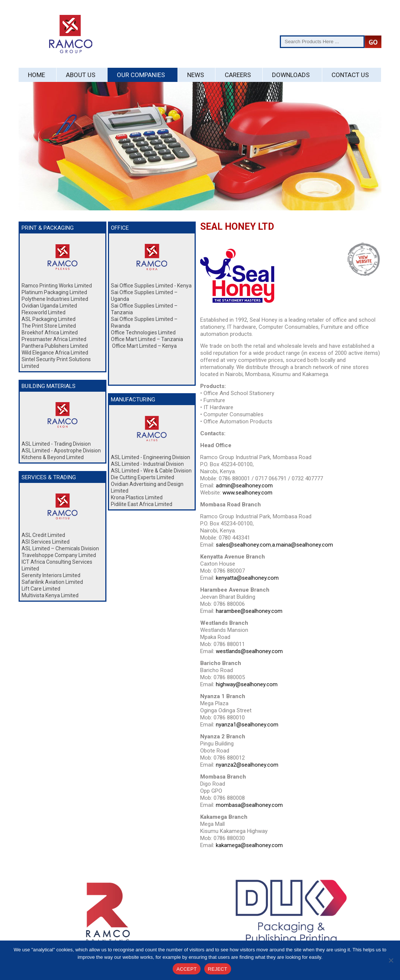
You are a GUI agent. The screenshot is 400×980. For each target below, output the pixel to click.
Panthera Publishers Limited (55, 346)
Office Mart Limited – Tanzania (147, 339)
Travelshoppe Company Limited (59, 555)
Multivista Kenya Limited (50, 595)
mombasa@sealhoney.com (249, 805)
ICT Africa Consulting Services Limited (57, 565)
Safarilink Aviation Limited (52, 582)
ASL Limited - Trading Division (56, 444)
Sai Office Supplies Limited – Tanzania (144, 309)
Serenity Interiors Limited (51, 575)
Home (36, 75)
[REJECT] (390, 960)
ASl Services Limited (46, 542)
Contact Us (350, 75)
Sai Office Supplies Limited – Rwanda (144, 322)
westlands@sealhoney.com (249, 651)
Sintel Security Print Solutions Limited (56, 362)
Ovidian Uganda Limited (49, 306)
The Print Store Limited (49, 326)
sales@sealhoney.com (243, 544)
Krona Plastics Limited (137, 497)
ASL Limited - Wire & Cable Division (151, 471)
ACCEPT (186, 969)
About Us (80, 75)
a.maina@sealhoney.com (302, 544)
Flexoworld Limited (43, 312)
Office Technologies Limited (143, 332)
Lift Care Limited (41, 589)
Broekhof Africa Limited (50, 332)
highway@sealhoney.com (247, 684)
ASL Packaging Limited (49, 319)
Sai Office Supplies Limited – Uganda (144, 295)
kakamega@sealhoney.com (249, 845)
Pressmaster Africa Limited (54, 339)
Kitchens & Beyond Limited (53, 457)
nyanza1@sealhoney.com (247, 724)
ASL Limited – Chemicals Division (60, 548)
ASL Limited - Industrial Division (147, 464)
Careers (238, 75)
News (195, 75)
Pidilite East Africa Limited (141, 504)
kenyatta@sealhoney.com (247, 578)
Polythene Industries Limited (55, 299)
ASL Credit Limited (43, 535)
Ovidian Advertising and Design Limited (147, 487)
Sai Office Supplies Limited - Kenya (151, 286)
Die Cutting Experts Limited (142, 477)
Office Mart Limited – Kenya (144, 346)
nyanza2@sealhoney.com (247, 764)
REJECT (217, 969)
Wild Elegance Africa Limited (55, 353)
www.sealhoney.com (247, 492)
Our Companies (141, 75)
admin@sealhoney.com (244, 485)
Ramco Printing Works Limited (57, 286)
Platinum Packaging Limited (54, 292)
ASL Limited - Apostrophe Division (61, 451)
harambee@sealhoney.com (249, 611)
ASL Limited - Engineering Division (150, 457)
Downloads (291, 75)
